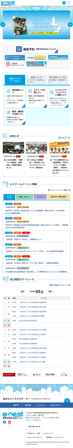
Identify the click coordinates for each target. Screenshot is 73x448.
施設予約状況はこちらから (36, 49)
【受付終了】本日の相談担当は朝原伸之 (32, 353)
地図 (41, 415)
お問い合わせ (55, 405)
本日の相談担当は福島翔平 (28, 339)
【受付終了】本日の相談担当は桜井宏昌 (32, 307)
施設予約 (16, 405)
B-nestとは (41, 405)
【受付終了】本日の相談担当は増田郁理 (32, 311)
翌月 (50, 291)
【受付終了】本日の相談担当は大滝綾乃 (32, 334)
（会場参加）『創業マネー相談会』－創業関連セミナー (23, 239)
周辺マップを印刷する (33, 420)
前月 (23, 291)
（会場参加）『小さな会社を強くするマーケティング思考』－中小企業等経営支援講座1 (34, 251)
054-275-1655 (35, 417)
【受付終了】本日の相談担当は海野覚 (32, 316)
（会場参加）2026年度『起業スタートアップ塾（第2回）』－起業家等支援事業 (32, 263)
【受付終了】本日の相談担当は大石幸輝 (32, 330)
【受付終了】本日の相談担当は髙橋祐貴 (32, 302)
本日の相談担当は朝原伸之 (28, 320)
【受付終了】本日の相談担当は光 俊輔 (32, 362)
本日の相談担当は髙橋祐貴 (28, 343)
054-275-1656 (54, 417)
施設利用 (28, 405)
